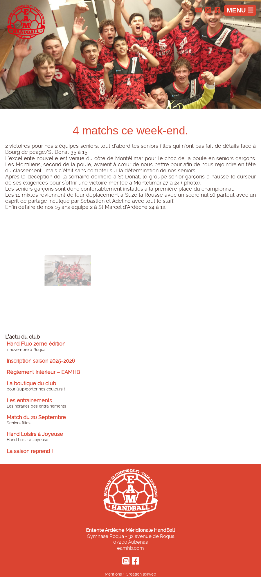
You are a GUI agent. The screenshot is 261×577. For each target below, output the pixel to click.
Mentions (113, 574)
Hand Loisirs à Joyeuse (35, 434)
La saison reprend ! (30, 451)
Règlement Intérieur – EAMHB (43, 372)
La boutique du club (31, 383)
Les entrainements (29, 400)
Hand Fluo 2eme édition (36, 344)
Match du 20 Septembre (36, 417)
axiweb (149, 574)
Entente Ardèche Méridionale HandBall (130, 530)
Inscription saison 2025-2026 (41, 361)
